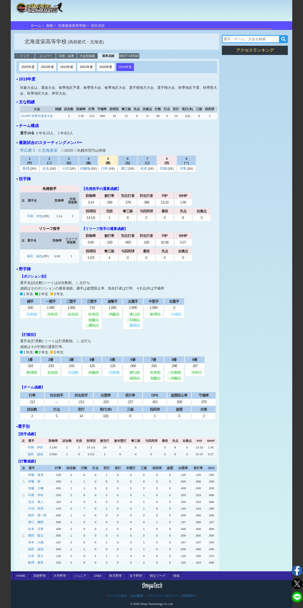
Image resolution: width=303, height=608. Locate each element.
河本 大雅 (36, 542)
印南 (163, 168)
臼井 (104, 168)
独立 (157, 575)
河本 (183, 168)
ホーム (36, 25)
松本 (144, 168)
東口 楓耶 (36, 522)
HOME (21, 575)
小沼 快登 (36, 508)
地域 (176, 575)
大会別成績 (87, 56)
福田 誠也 (34, 256)
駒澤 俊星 (36, 562)
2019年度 (125, 67)
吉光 (46, 168)
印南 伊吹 (35, 216)
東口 (124, 168)
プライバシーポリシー (162, 595)
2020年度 (105, 67)
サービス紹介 (118, 595)
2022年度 (66, 67)
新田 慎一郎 (37, 515)
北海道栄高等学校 (72, 25)
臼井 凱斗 (36, 556)
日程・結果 (66, 56)
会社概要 (137, 595)
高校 (49, 25)
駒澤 (26, 168)
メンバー (45, 56)
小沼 (65, 168)
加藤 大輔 (36, 488)
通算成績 (108, 56)
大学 (60, 575)
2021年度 (86, 67)
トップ (24, 56)
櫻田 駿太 (36, 535)
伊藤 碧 (34, 481)
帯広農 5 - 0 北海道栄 (39, 150)
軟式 (116, 575)
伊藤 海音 (36, 475)
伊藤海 (85, 168)
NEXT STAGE (129, 56)
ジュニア (80, 575)
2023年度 (47, 67)
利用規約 (188, 595)
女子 (136, 575)
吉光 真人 (36, 502)
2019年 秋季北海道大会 (37, 116)
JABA (98, 575)
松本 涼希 (36, 529)
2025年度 (27, 67)
